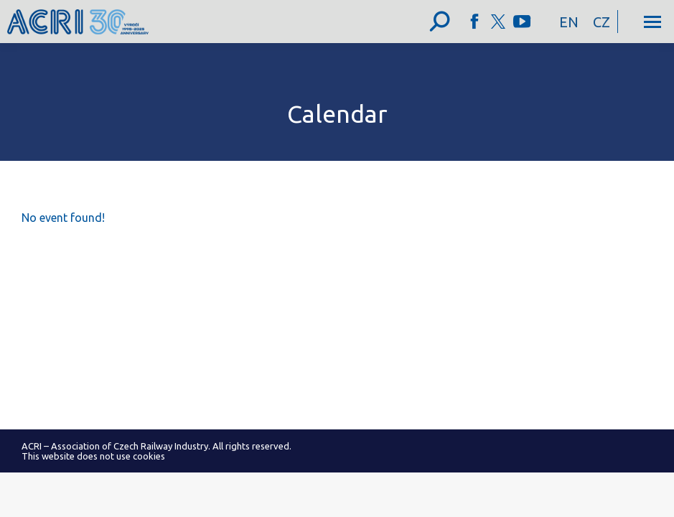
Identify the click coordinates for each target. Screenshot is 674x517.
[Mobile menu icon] (652, 22)
